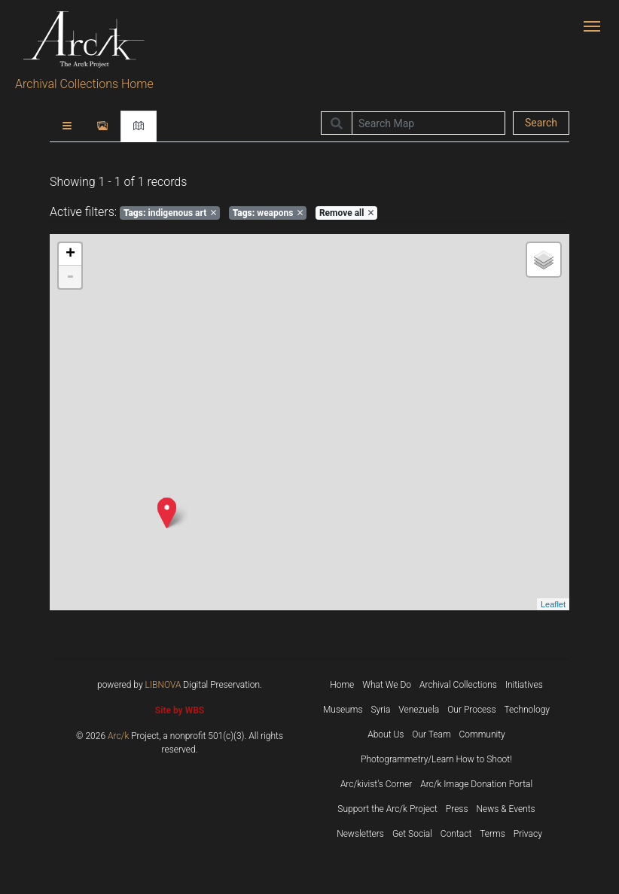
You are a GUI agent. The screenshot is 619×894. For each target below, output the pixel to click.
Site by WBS (179, 710)
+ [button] (70, 254)
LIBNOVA (163, 685)
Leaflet (553, 604)
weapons (268, 213)
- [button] (70, 277)
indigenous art (169, 213)
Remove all (346, 213)
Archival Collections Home (84, 84)
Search (541, 123)
